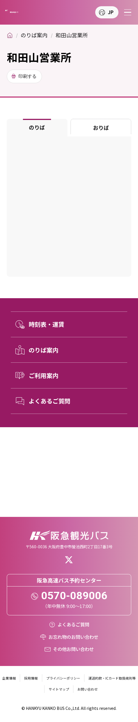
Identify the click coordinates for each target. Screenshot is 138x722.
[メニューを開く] (127, 12)
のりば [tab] (37, 127)
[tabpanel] (69, 206)
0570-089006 (74, 595)
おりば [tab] (101, 127)
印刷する (27, 76)
